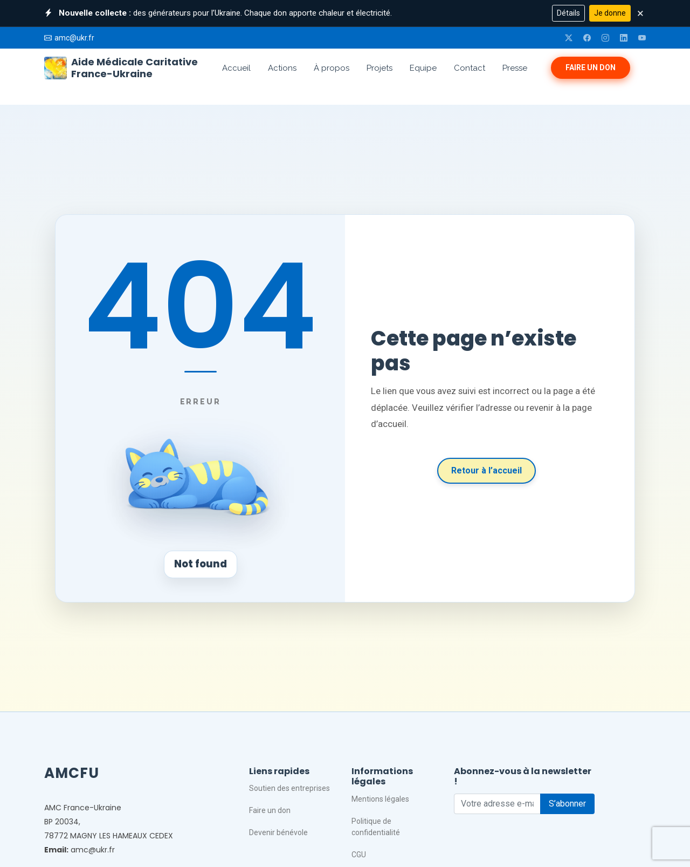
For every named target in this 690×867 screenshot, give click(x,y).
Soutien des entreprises (289, 788)
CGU (358, 854)
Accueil (236, 68)
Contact (469, 68)
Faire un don (590, 67)
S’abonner (567, 803)
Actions (282, 68)
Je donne (610, 13)
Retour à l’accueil (486, 470)
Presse (514, 68)
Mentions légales (380, 799)
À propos (331, 68)
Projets (379, 68)
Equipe (423, 68)
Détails (568, 13)
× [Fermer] (640, 13)
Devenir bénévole (278, 832)
